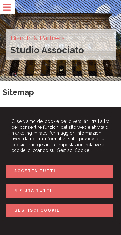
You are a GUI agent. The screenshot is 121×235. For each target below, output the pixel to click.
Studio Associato (47, 50)
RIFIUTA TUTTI (33, 191)
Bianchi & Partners (38, 38)
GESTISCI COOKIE (37, 210)
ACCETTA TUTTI (34, 171)
